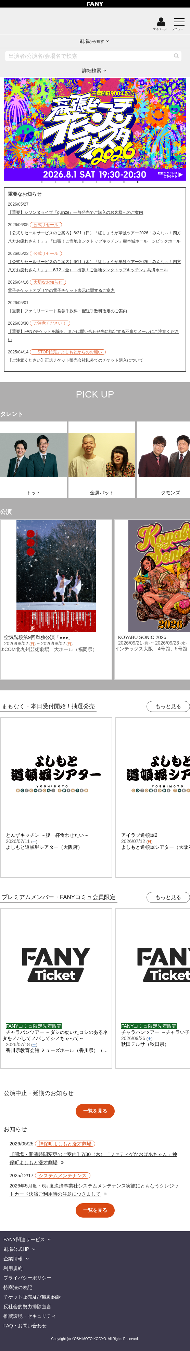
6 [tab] (117, 182)
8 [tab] (144, 182)
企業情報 (13, 1258)
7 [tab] (130, 182)
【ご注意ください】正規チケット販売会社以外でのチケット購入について (75, 360)
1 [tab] (48, 182)
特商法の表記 (17, 1287)
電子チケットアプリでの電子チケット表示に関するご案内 (61, 290)
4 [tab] (89, 182)
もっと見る (168, 706)
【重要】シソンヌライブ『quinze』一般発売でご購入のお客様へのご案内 (75, 212)
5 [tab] (103, 182)
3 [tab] (76, 182)
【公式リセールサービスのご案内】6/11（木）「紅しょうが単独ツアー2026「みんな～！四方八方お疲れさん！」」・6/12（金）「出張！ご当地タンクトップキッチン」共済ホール (94, 265)
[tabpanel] (95, 129)
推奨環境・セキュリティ (29, 1316)
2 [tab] (62, 182)
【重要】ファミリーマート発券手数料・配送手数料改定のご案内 (67, 311)
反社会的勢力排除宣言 (27, 1306)
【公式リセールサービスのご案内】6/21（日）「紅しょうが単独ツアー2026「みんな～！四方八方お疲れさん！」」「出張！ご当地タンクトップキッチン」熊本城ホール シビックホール (94, 237)
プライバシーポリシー (27, 1278)
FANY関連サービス (24, 1239)
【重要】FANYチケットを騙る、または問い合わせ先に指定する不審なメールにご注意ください (93, 335)
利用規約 (13, 1268)
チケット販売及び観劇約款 (32, 1297)
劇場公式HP (16, 1249)
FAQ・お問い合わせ (25, 1325)
